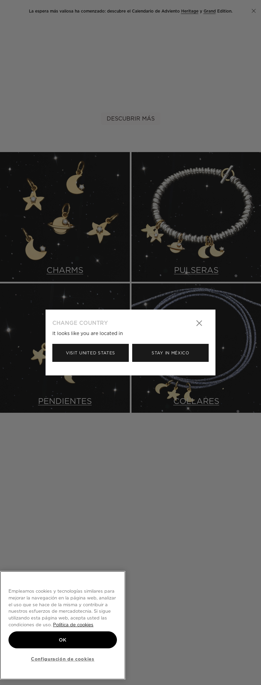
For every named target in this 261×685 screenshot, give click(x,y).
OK (63, 640)
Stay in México (170, 352)
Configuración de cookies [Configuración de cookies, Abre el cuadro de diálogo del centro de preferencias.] (62, 659)
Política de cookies (73, 624)
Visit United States (90, 352)
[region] (62, 625)
